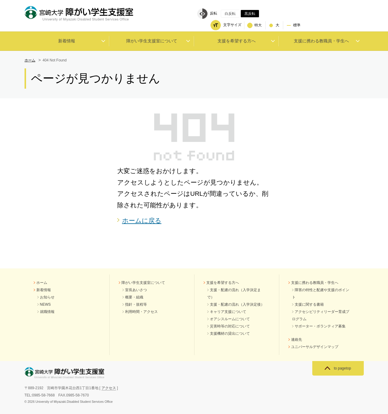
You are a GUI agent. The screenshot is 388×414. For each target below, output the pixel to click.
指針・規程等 (136, 304)
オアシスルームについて (230, 319)
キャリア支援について (228, 312)
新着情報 (43, 290)
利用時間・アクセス (141, 312)
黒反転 (249, 14)
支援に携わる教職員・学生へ (314, 283)
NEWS (45, 304)
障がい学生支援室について (143, 283)
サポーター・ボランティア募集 (320, 326)
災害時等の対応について (230, 326)
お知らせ (47, 297)
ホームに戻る (141, 220)
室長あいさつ (136, 290)
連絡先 (296, 339)
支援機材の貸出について (230, 333)
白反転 (230, 14)
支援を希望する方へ (222, 283)
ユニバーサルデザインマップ (314, 347)
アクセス (108, 388)
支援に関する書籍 (309, 304)
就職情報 (47, 312)
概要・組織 (134, 297)
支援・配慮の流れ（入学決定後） (237, 304)
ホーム (30, 60)
